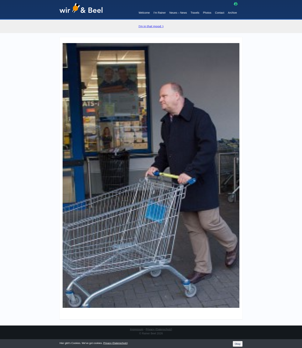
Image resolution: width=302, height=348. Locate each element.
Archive (232, 12)
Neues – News (178, 12)
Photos (207, 12)
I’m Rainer (160, 12)
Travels (194, 12)
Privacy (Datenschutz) (159, 329)
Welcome (144, 12)
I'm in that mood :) (150, 26)
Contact (219, 12)
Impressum (136, 329)
